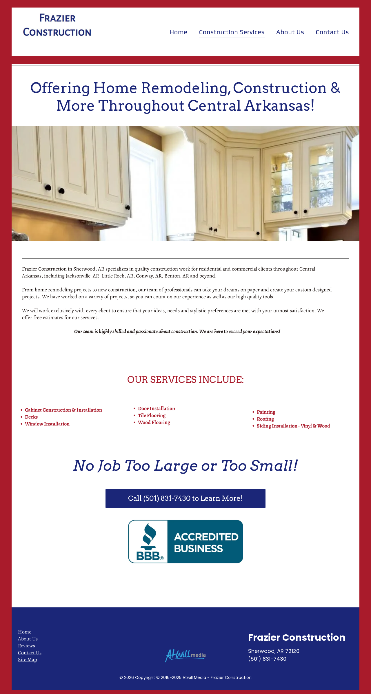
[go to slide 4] (192, 235)
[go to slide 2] (183, 235)
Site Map (27, 659)
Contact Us (29, 652)
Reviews (26, 645)
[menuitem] (178, 31)
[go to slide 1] (178, 235)
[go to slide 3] (188, 235)
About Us (28, 638)
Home (24, 631)
